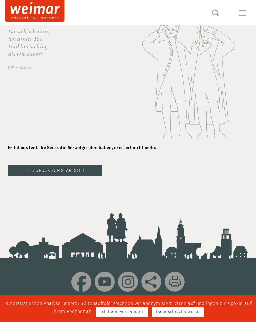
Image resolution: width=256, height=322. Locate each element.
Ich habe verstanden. (122, 312)
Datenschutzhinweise (177, 312)
